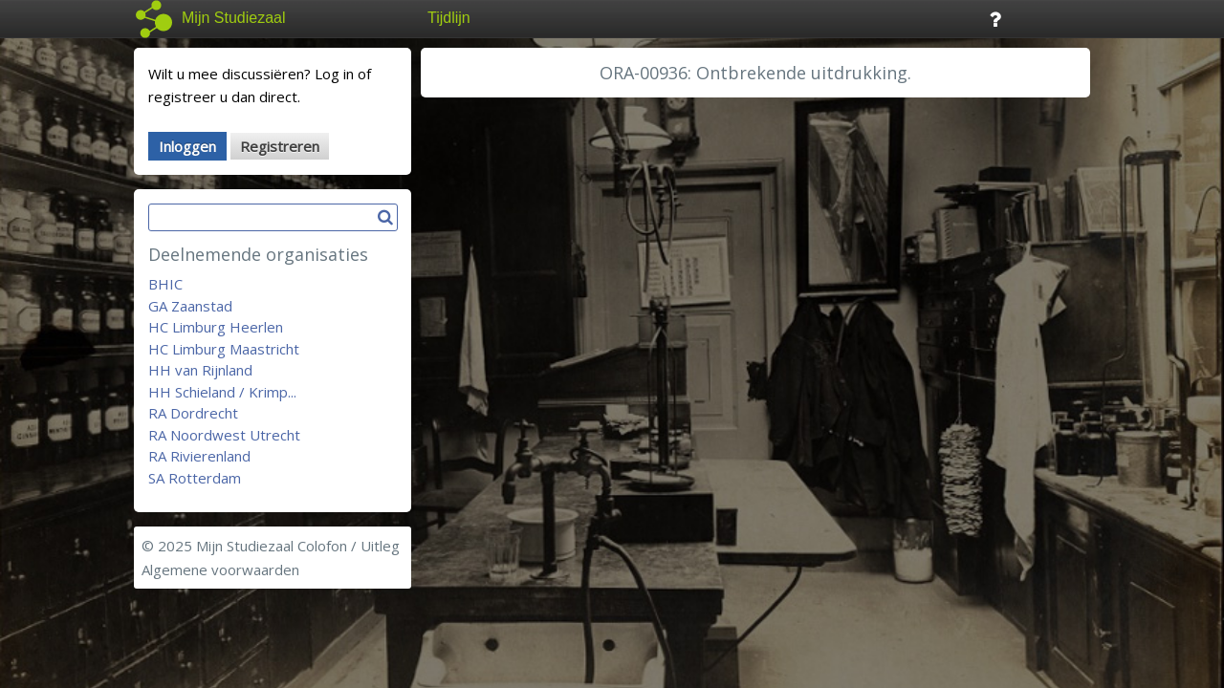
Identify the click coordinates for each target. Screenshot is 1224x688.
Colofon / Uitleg (348, 545)
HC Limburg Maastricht (223, 348)
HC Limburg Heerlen (215, 326)
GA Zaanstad (190, 305)
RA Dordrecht (193, 412)
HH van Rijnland (200, 369)
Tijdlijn (448, 18)
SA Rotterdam (194, 477)
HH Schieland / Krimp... (222, 391)
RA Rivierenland (199, 455)
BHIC (165, 283)
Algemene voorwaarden (220, 569)
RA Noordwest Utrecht (224, 434)
